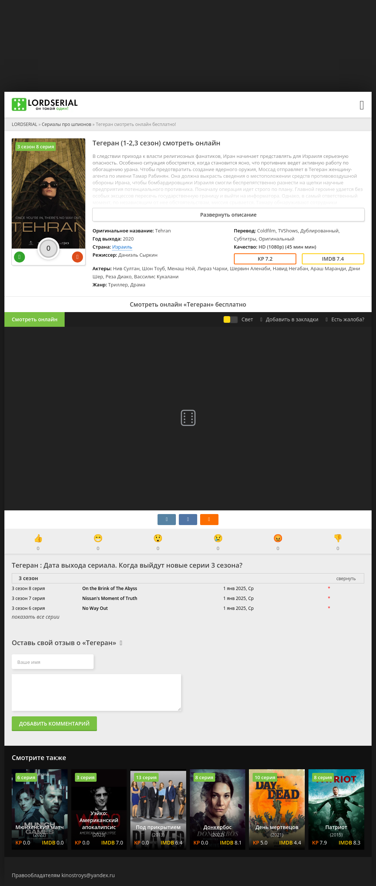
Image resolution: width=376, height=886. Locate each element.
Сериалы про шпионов (66, 124)
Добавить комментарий (54, 723)
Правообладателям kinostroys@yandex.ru (63, 875)
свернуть (346, 578)
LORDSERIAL (24, 124)
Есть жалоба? (345, 319)
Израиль (122, 246)
